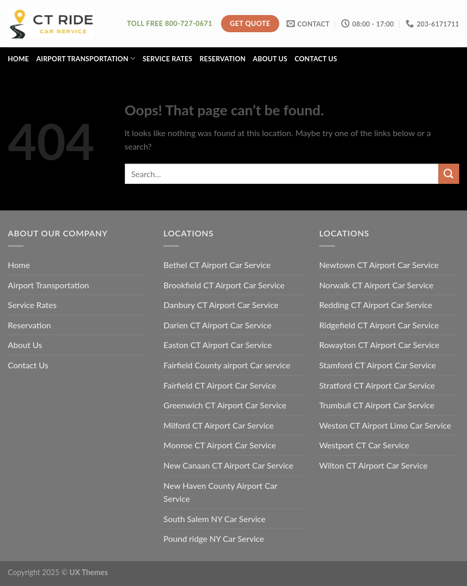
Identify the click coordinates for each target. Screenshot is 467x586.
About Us (270, 59)
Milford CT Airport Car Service (218, 425)
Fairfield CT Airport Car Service (219, 385)
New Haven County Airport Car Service (220, 492)
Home (18, 59)
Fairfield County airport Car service (226, 365)
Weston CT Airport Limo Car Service (385, 425)
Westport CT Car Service (364, 445)
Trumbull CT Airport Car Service (377, 405)
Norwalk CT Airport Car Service (376, 285)
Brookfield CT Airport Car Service (223, 285)
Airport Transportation (86, 58)
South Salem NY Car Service (214, 519)
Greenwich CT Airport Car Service (224, 405)
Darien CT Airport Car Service (217, 325)
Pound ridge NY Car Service (213, 538)
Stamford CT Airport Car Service (377, 365)
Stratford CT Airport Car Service (377, 385)
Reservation (223, 59)
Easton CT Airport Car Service (217, 345)
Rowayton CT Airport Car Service (379, 345)
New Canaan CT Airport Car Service (228, 465)
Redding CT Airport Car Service (376, 305)
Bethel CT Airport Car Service (216, 265)
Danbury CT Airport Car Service (220, 305)
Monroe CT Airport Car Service (219, 445)
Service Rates (167, 59)
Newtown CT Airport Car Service (379, 265)
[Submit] (448, 174)
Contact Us (315, 59)
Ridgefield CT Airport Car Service (379, 325)
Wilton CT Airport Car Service (373, 465)
